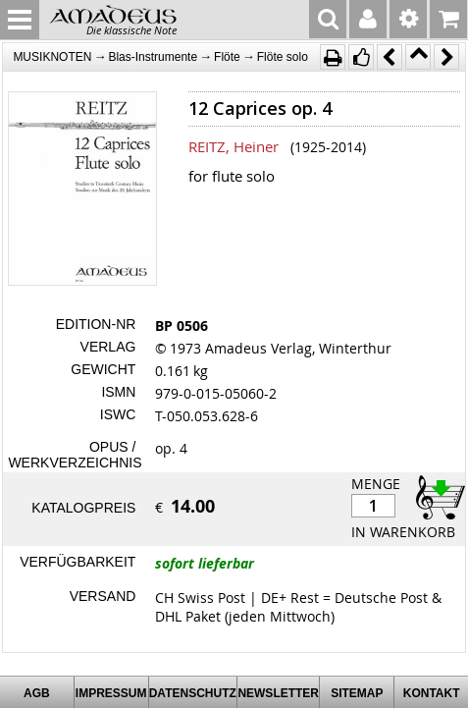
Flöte (227, 57)
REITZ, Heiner (233, 146)
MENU (19, 19)
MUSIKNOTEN (52, 57)
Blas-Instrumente (152, 57)
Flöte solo (282, 57)
